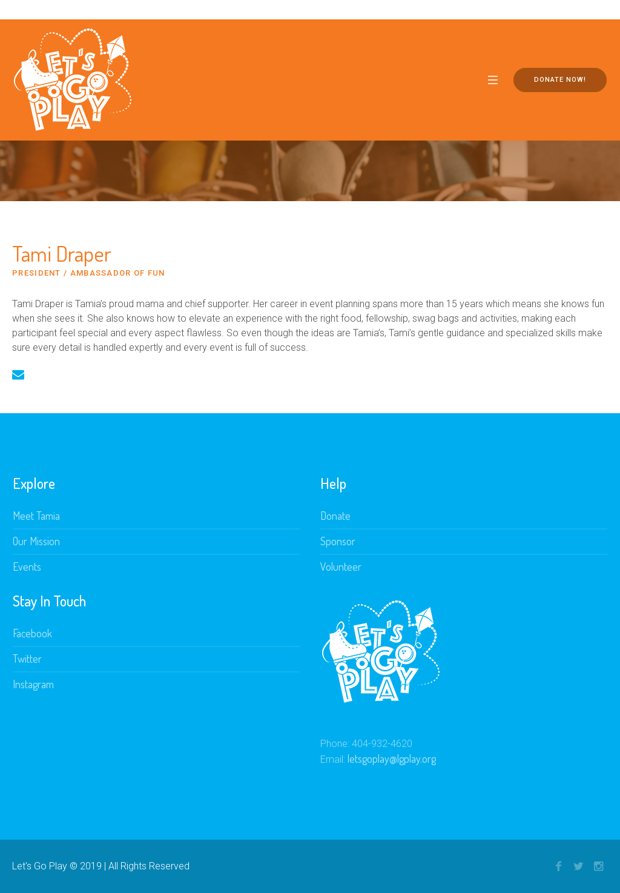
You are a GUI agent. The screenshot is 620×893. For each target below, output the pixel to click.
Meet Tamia (36, 515)
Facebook (32, 633)
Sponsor (337, 541)
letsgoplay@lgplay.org (392, 758)
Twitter (27, 658)
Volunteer (340, 566)
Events (27, 566)
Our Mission (36, 541)
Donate (335, 515)
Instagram (33, 684)
